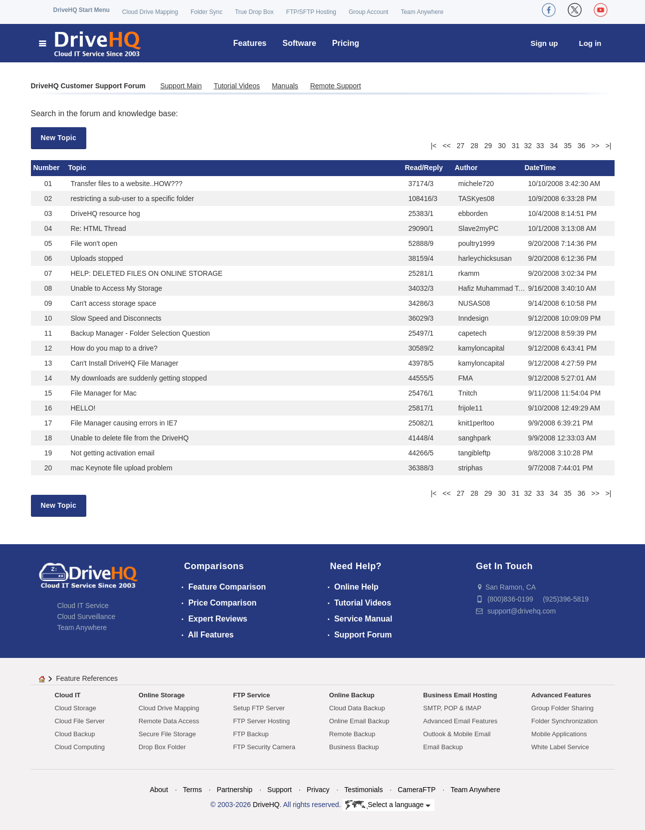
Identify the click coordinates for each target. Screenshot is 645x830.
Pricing (345, 43)
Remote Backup (352, 734)
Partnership (234, 790)
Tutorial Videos (237, 86)
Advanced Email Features (460, 721)
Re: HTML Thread (98, 228)
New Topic (59, 138)
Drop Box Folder (162, 747)
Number (46, 168)
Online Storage (162, 695)
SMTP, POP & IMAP (452, 708)
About (159, 790)
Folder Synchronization (564, 721)
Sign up (544, 43)
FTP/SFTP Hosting (311, 11)
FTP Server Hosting (261, 721)
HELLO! (83, 408)
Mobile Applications (559, 734)
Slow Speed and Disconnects (116, 318)
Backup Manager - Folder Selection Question (140, 333)
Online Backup (352, 695)
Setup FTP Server (259, 708)
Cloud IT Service (83, 606)
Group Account (368, 11)
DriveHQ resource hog (105, 213)
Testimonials (363, 790)
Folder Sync (206, 11)
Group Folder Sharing (562, 708)
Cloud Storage (75, 708)
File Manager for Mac (104, 393)
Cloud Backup (75, 734)
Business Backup (354, 747)
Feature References (87, 678)
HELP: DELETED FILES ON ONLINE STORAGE (147, 273)
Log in (590, 43)
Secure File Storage (167, 734)
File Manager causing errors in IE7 (124, 423)
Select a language (387, 805)
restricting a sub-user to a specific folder (132, 199)
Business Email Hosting (460, 695)
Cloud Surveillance (86, 617)
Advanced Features (561, 695)
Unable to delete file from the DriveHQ (130, 438)
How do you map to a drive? (114, 348)
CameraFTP (416, 790)
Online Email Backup (359, 721)
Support (279, 790)
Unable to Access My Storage (117, 288)
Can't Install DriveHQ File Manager (125, 363)
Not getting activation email (113, 453)
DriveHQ (266, 805)
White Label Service (560, 747)
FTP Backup (250, 734)
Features (250, 43)
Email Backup (442, 747)
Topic (77, 168)
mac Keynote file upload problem (122, 468)
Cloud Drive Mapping (150, 11)
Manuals (285, 86)
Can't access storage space (114, 303)
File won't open (94, 243)
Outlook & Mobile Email (456, 734)
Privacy (318, 790)
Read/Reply (424, 168)
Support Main (181, 86)
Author (466, 168)
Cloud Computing (80, 747)
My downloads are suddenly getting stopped (139, 378)
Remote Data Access (169, 721)
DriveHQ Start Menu (81, 9)
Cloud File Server (80, 721)
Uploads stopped (97, 258)
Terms (192, 790)
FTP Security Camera (264, 747)
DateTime (540, 168)
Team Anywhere (422, 11)
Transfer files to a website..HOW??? (127, 184)
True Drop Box (254, 11)
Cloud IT (68, 695)
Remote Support (335, 86)
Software (299, 43)
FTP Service (251, 695)
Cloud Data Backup (357, 708)
